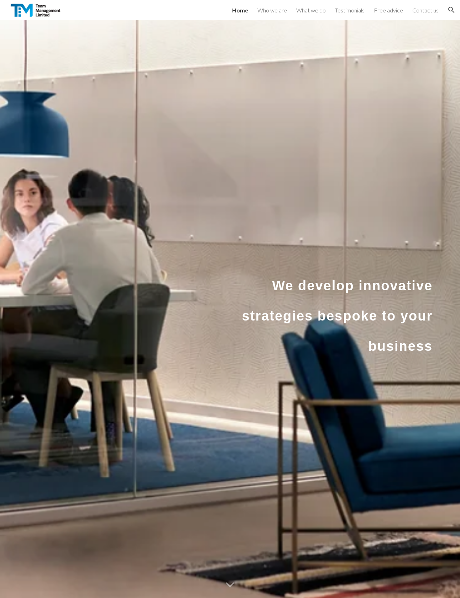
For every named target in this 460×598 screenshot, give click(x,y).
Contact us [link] (425, 10)
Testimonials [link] (350, 10)
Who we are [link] (272, 10)
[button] (451, 9)
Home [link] (240, 10)
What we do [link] (311, 10)
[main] (335, 309)
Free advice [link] (388, 10)
